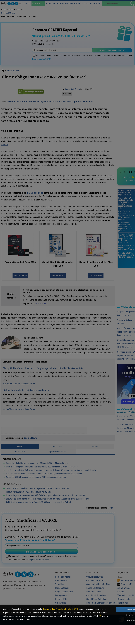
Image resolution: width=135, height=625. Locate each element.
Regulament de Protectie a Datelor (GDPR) (60, 609)
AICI (100, 616)
